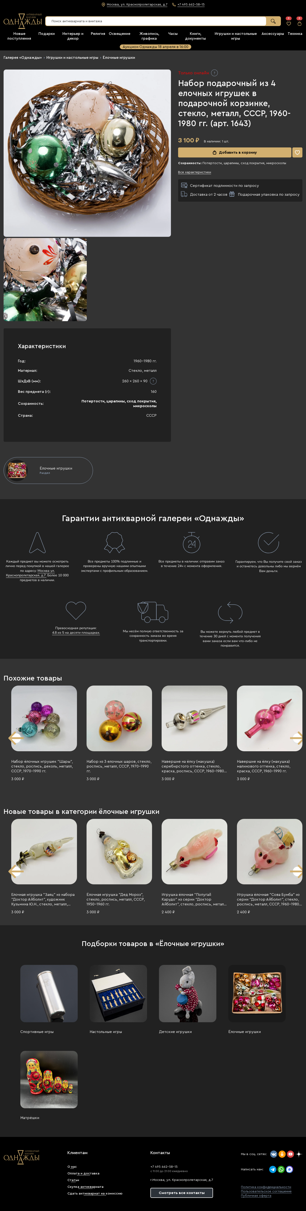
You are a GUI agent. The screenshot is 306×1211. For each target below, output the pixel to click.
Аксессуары (273, 34)
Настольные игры (106, 1032)
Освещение (119, 34)
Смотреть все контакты (182, 1193)
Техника (295, 34)
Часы (173, 34)
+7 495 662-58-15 (164, 1166)
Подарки (46, 34)
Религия (98, 34)
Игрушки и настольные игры (72, 57)
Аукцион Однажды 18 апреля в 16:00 (155, 47)
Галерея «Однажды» (23, 57)
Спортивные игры (37, 1032)
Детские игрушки (175, 1032)
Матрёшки (29, 1118)
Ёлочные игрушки (119, 57)
